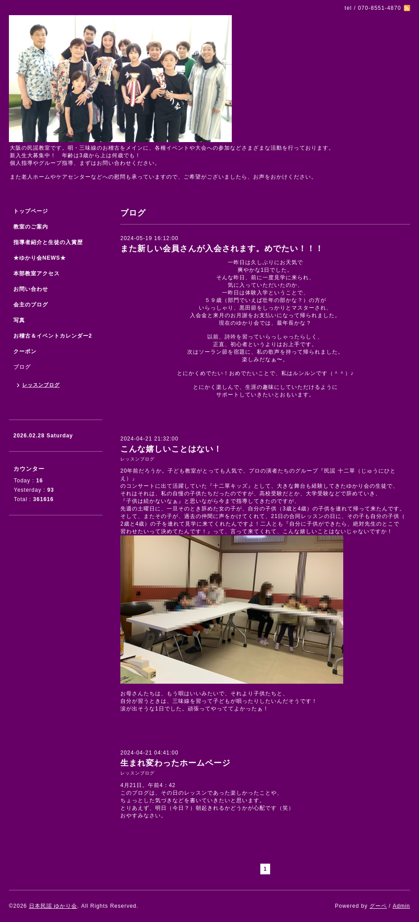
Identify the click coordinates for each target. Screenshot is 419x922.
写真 (19, 320)
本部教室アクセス (36, 273)
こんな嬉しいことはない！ (171, 449)
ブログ (22, 367)
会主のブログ (30, 305)
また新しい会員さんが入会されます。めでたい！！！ (222, 248)
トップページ (30, 211)
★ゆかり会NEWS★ (39, 258)
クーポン (25, 351)
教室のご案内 (30, 227)
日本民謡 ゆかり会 (53, 906)
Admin (401, 906)
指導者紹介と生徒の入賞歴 (48, 242)
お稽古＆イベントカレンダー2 (52, 336)
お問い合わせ (30, 289)
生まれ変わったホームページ (175, 763)
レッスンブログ (137, 459)
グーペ (378, 906)
